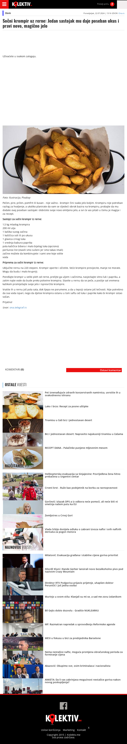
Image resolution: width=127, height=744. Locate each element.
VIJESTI (19, 465)
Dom (8, 13)
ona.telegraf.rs (18, 307)
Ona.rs (121, 13)
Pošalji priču (103, 3)
